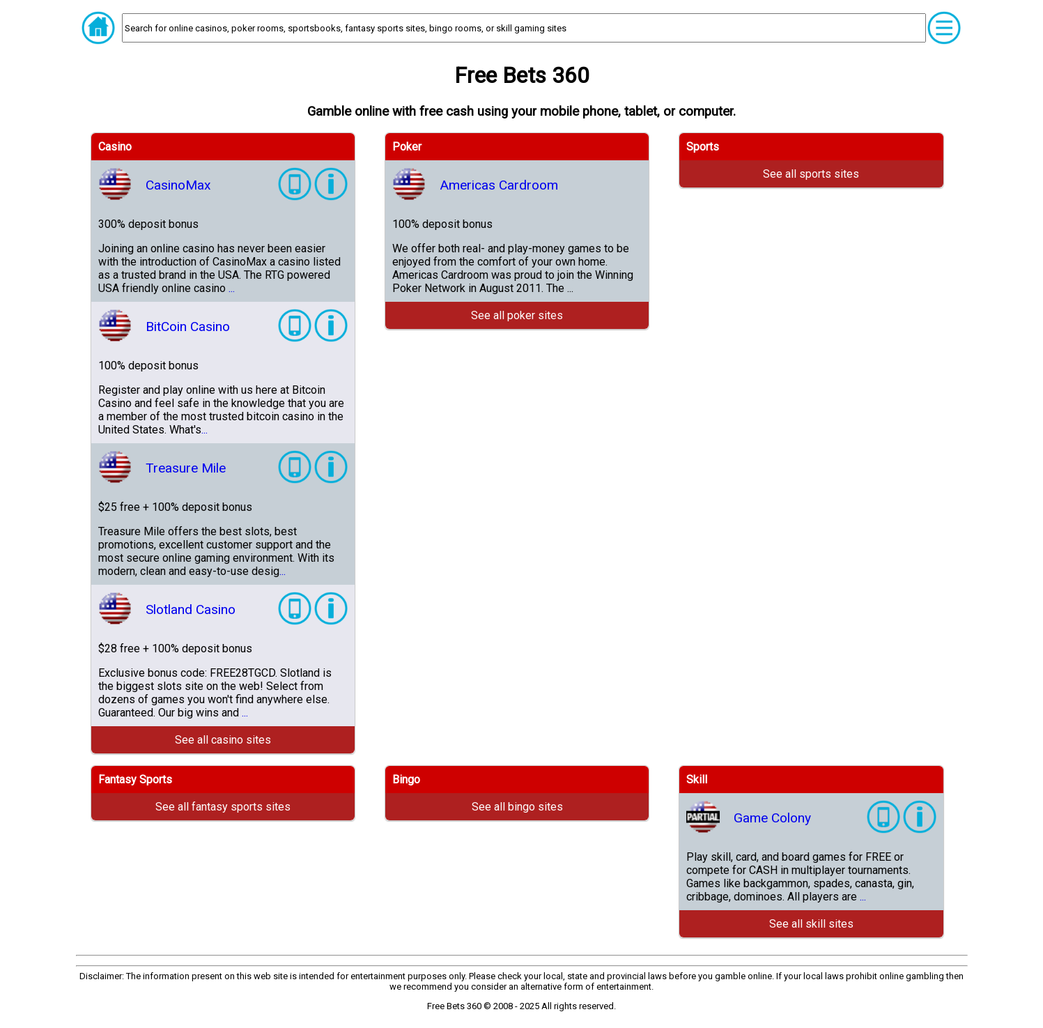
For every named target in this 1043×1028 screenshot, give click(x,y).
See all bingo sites (517, 806)
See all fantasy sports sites (223, 806)
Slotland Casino (190, 609)
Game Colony (772, 818)
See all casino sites (223, 739)
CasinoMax (178, 185)
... (232, 288)
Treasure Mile (186, 468)
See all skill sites (811, 923)
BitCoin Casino (188, 327)
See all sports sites (811, 174)
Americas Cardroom (499, 185)
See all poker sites (517, 315)
